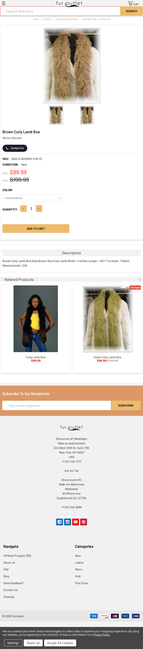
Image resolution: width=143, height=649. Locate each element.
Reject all (33, 643)
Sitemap (8, 596)
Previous (133, 280)
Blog (6, 576)
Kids (78, 576)
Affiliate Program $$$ (17, 555)
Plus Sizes (81, 583)
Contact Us (15, 148)
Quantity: (10, 209)
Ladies (79, 562)
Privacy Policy (101, 634)
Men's (78, 569)
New (78, 555)
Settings (13, 643)
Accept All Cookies (60, 643)
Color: (7, 190)
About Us (9, 562)
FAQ (6, 569)
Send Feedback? (13, 583)
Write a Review (12, 138)
